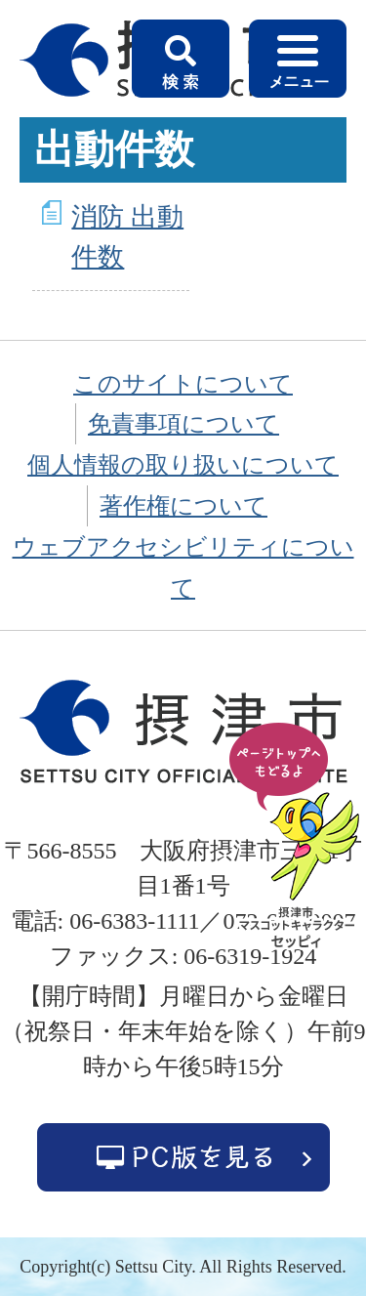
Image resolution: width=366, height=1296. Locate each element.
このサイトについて (183, 384)
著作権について (183, 506)
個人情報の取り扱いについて (183, 465)
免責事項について (183, 424)
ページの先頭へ (297, 837)
